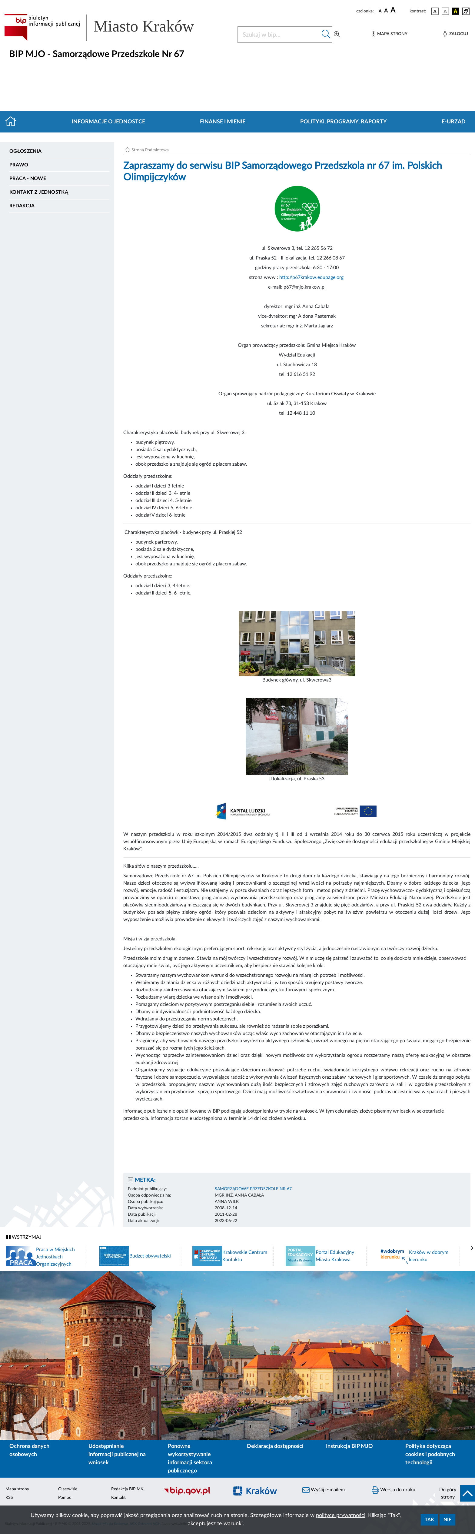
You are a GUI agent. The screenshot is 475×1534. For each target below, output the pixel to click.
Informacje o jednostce (108, 122)
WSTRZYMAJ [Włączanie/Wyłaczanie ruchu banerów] (24, 1237)
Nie (447, 1519)
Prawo (18, 164)
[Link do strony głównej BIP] (108, 27)
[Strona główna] (13, 122)
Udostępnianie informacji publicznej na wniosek (117, 1454)
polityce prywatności (340, 1515)
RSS (9, 1497)
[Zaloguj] (455, 34)
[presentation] (472, 1248)
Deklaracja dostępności (275, 1446)
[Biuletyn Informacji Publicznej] (193, 1494)
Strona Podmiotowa (150, 150)
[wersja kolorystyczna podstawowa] (435, 11)
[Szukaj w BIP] (279, 34)
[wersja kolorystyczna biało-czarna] (445, 11)
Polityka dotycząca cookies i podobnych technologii (430, 1454)
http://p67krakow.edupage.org (311, 277)
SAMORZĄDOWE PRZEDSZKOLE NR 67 (253, 1189)
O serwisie (67, 1489)
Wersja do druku (393, 1490)
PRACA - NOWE (27, 178)
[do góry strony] (455, 1493)
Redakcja (22, 205)
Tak (429, 1519)
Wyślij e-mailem (323, 1490)
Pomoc (64, 1497)
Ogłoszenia (25, 151)
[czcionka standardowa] (380, 11)
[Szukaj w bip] (326, 34)
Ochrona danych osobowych (29, 1450)
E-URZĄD (454, 122)
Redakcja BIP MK (127, 1489)
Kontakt (118, 1497)
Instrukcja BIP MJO (349, 1446)
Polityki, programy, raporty (343, 122)
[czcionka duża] (399, 10)
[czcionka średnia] (386, 11)
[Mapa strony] (389, 34)
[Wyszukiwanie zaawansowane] (337, 35)
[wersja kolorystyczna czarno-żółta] (455, 11)
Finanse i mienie (222, 122)
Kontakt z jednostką (38, 192)
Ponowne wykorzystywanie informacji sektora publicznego (190, 1459)
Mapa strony (17, 1489)
